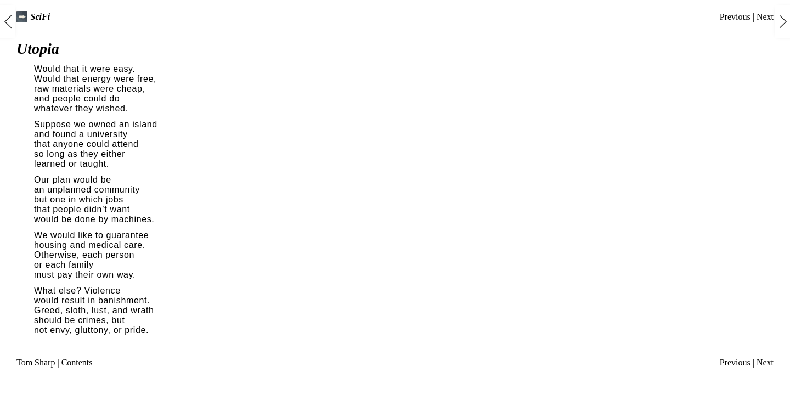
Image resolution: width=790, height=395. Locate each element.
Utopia (37, 48)
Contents (77, 362)
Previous (735, 16)
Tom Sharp (35, 362)
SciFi (33, 16)
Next (765, 16)
